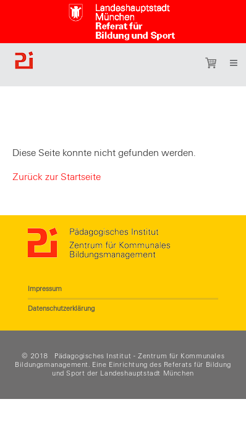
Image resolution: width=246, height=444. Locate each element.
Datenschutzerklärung (61, 308)
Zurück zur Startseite (56, 177)
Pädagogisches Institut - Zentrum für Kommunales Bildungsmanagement (119, 360)
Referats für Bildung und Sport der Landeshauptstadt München (141, 368)
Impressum (45, 288)
